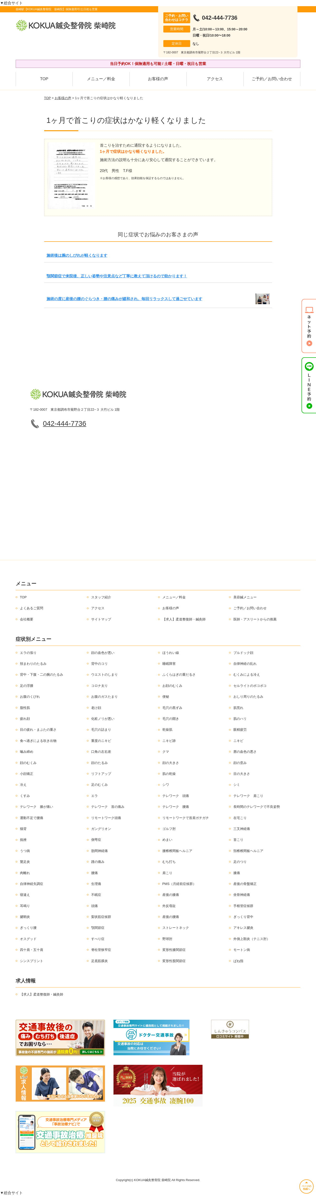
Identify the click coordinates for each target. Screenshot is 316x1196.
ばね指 (238, 961)
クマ (165, 752)
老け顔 (96, 708)
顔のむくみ (28, 763)
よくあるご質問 (31, 608)
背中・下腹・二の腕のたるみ (41, 674)
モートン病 (241, 950)
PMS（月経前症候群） (179, 884)
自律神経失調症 (31, 884)
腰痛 (94, 873)
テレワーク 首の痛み (107, 807)
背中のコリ (99, 663)
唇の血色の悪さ (245, 752)
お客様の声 (158, 79)
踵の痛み (97, 862)
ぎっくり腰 (28, 928)
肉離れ (25, 873)
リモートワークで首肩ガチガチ (185, 818)
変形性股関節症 (174, 961)
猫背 (23, 829)
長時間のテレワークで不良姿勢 (256, 807)
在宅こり (240, 818)
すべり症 (97, 939)
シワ (165, 784)
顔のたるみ (99, 763)
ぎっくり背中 (243, 917)
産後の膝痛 (170, 895)
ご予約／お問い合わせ (272, 79)
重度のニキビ (101, 741)
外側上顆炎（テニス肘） (251, 939)
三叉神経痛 (241, 829)
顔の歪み (240, 763)
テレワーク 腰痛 (175, 807)
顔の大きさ (170, 763)
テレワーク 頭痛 (175, 796)
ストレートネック (175, 928)
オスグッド (28, 939)
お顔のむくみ (172, 686)
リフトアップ (101, 774)
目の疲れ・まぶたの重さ (38, 729)
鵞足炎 (25, 862)
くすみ (25, 796)
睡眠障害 (169, 663)
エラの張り (28, 653)
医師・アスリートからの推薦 (255, 619)
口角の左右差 (101, 752)
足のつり (240, 862)
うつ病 (25, 851)
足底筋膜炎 (99, 961)
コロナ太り (99, 686)
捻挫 (23, 840)
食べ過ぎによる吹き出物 (38, 741)
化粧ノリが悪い (102, 719)
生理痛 (96, 884)
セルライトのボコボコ (250, 686)
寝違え (25, 895)
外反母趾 (169, 906)
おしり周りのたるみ (248, 696)
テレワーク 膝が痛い (36, 807)
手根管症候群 (243, 906)
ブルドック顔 (243, 653)
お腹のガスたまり (104, 696)
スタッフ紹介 (101, 597)
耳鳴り (25, 906)
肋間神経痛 (99, 851)
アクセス (215, 79)
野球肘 (167, 939)
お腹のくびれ (30, 696)
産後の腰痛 (170, 917)
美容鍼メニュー (245, 597)
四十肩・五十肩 (31, 950)
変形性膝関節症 (174, 950)
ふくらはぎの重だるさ (179, 674)
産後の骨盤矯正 (245, 884)
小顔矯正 (26, 774)
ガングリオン (101, 829)
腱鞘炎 (25, 917)
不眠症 (96, 895)
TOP (44, 79)
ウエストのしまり (104, 674)
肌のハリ (240, 719)
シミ (236, 784)
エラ (94, 796)
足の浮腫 (26, 686)
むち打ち (169, 862)
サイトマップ (101, 619)
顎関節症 (97, 928)
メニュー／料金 (101, 79)
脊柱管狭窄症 (101, 950)
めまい (167, 840)
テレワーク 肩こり (248, 796)
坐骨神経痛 (241, 895)
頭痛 (94, 906)
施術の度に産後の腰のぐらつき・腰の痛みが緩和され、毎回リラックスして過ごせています (124, 299)
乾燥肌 (167, 729)
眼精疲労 (240, 729)
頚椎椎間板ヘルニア (248, 851)
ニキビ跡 (169, 741)
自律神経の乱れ (245, 663)
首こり (238, 840)
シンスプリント (31, 961)
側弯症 (96, 840)
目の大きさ (241, 774)
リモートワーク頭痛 (106, 818)
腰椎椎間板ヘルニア (177, 851)
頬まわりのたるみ (33, 663)
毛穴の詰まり (101, 729)
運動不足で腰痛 (31, 818)
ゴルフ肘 (169, 829)
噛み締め (26, 752)
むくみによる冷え (246, 674)
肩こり (167, 873)
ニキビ (238, 741)
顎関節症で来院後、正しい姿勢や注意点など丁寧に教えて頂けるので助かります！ (117, 276)
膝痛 (236, 873)
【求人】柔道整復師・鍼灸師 (184, 619)
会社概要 (26, 619)
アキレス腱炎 (243, 928)
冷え (23, 784)
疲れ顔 (25, 719)
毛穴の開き (170, 719)
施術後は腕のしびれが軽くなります (77, 255)
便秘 (165, 696)
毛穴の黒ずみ (172, 708)
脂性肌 (25, 708)
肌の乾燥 (169, 774)
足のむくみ (99, 784)
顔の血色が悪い (102, 653)
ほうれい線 (170, 653)
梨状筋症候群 (101, 917)
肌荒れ (238, 708)
